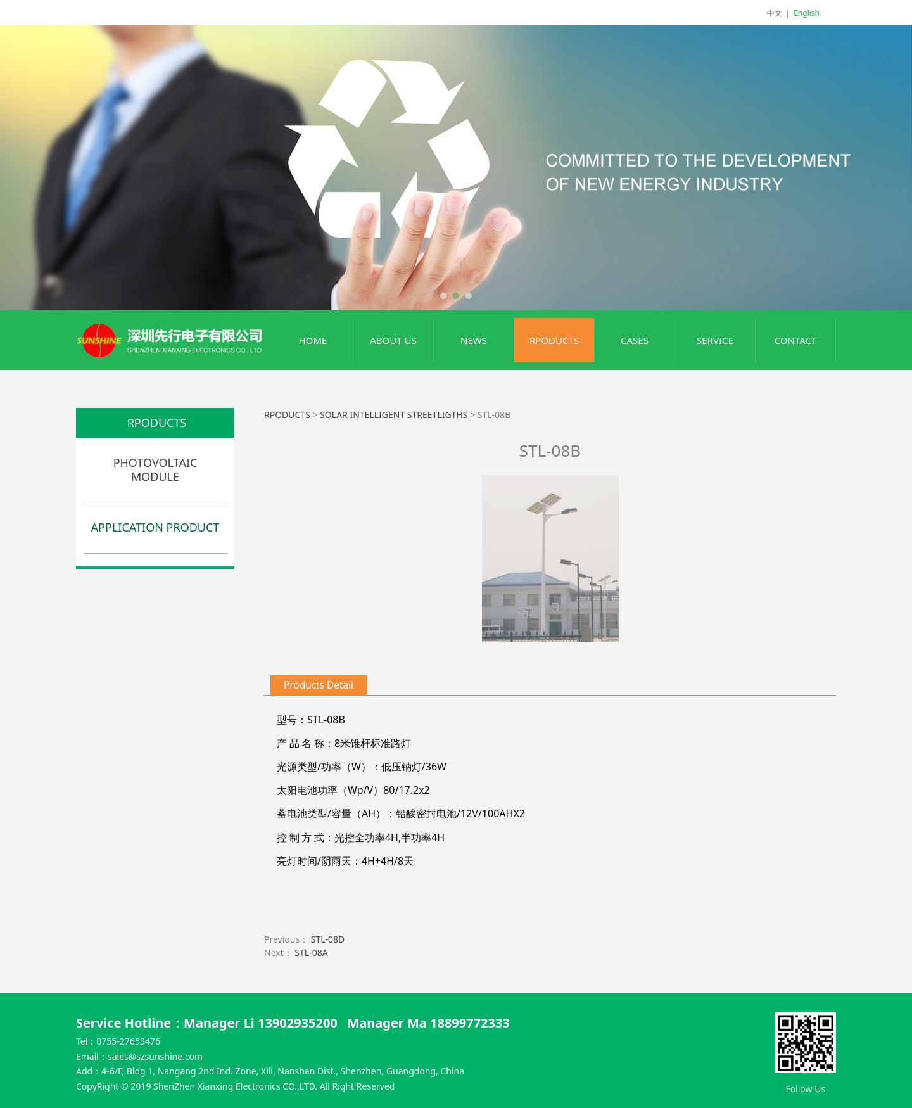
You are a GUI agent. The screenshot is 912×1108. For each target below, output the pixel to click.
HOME (313, 340)
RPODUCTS (554, 340)
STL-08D (328, 939)
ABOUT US (393, 340)
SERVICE (715, 340)
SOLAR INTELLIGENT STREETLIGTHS (395, 415)
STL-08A (310, 952)
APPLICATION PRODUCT (155, 527)
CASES (635, 340)
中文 (774, 13)
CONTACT (796, 340)
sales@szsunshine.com (155, 1056)
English (807, 13)
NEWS (473, 340)
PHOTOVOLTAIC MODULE (155, 469)
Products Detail (318, 685)
